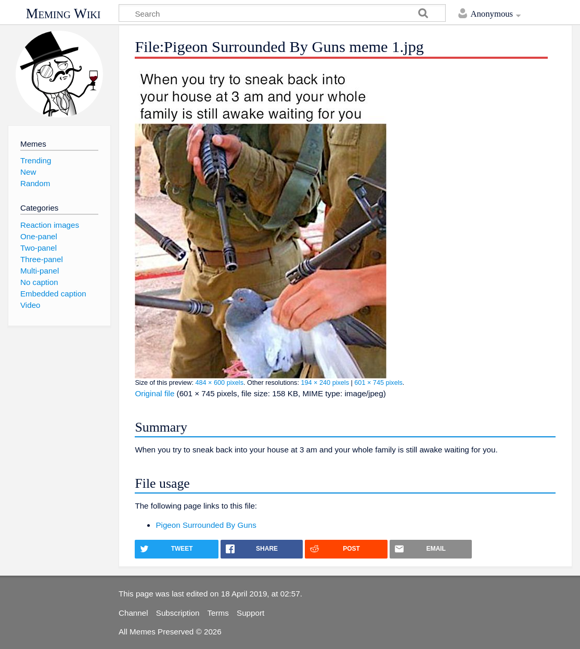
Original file (154, 393)
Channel (133, 612)
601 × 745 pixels (378, 382)
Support (250, 612)
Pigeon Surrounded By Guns (206, 525)
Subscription (178, 612)
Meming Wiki (63, 13)
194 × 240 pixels (325, 382)
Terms (218, 612)
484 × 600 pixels (219, 382)
